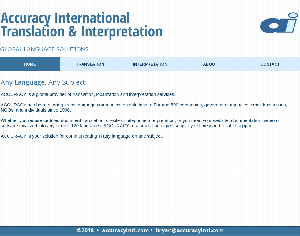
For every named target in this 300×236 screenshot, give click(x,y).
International (92, 17)
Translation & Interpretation (82, 31)
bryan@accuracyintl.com (190, 230)
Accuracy (27, 17)
